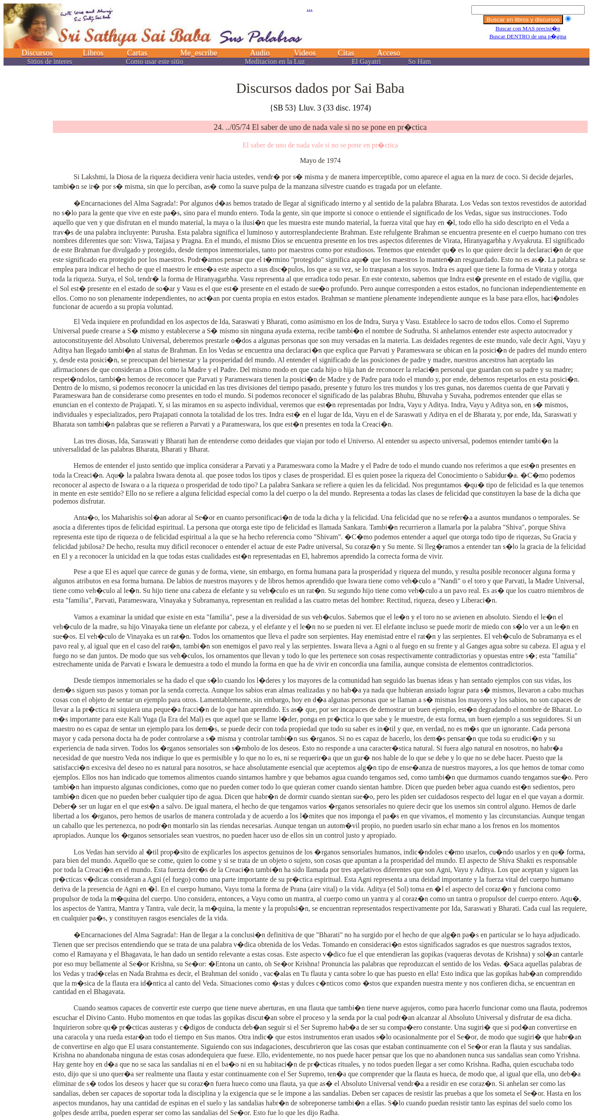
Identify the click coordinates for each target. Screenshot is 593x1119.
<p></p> (296, 38)
